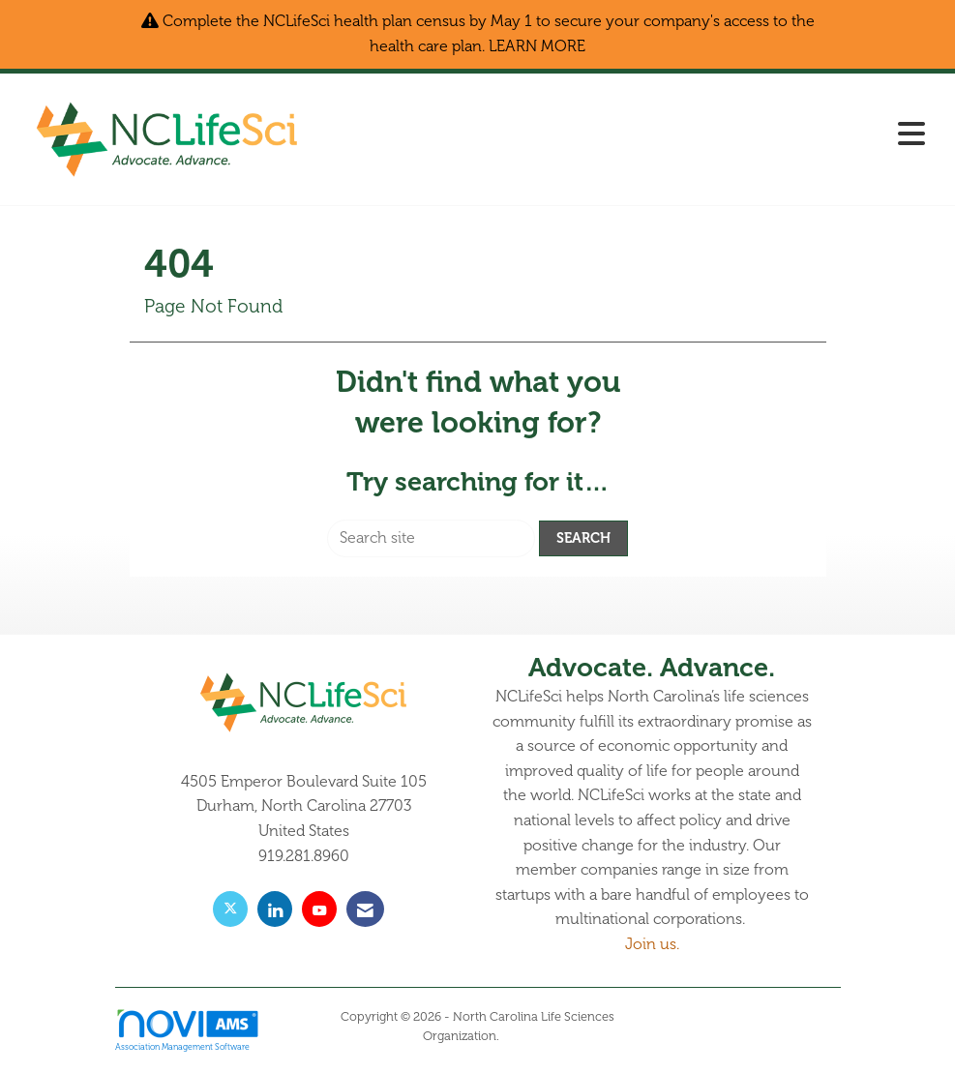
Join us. (652, 944)
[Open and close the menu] (628, 136)
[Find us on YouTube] (319, 909)
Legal (517, 1036)
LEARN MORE (537, 46)
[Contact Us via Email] (365, 909)
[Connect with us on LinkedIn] (274, 909)
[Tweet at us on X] (230, 909)
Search (583, 538)
